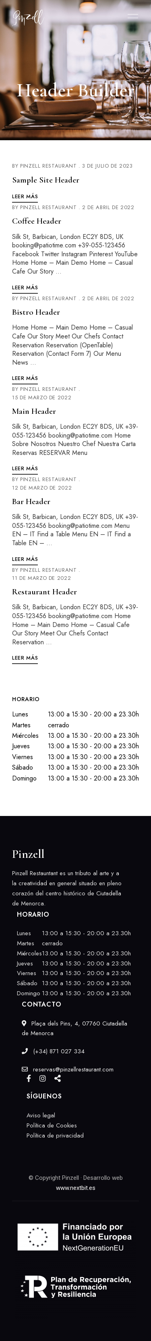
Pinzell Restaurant (48, 166)
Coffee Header (36, 221)
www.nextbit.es (75, 1188)
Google (57, 1078)
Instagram (42, 1078)
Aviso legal (41, 1115)
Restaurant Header (44, 592)
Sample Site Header (45, 180)
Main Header (34, 411)
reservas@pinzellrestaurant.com (68, 1069)
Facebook (29, 1078)
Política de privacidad (55, 1135)
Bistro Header (36, 312)
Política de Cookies (52, 1125)
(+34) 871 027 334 (53, 1051)
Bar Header (31, 501)
